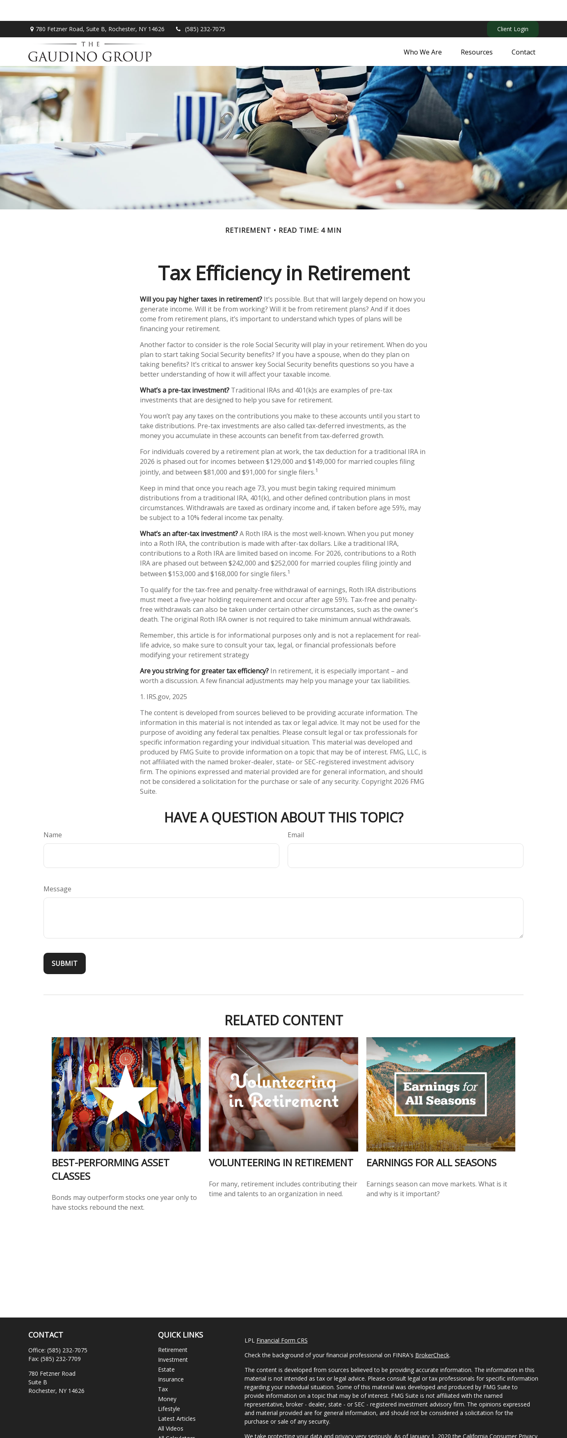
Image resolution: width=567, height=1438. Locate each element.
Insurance (171, 1358)
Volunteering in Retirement (281, 1141)
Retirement (172, 1329)
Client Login (512, 8)
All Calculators (176, 1417)
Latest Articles (177, 1398)
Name (52, 813)
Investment (173, 1339)
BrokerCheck (432, 1334)
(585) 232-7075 (200, 8)
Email (296, 813)
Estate (166, 1348)
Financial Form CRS (282, 1319)
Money (167, 1378)
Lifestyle (169, 1388)
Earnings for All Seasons (431, 1141)
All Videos (170, 1407)
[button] (422, 31)
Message (57, 867)
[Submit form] (64, 942)
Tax (163, 1368)
